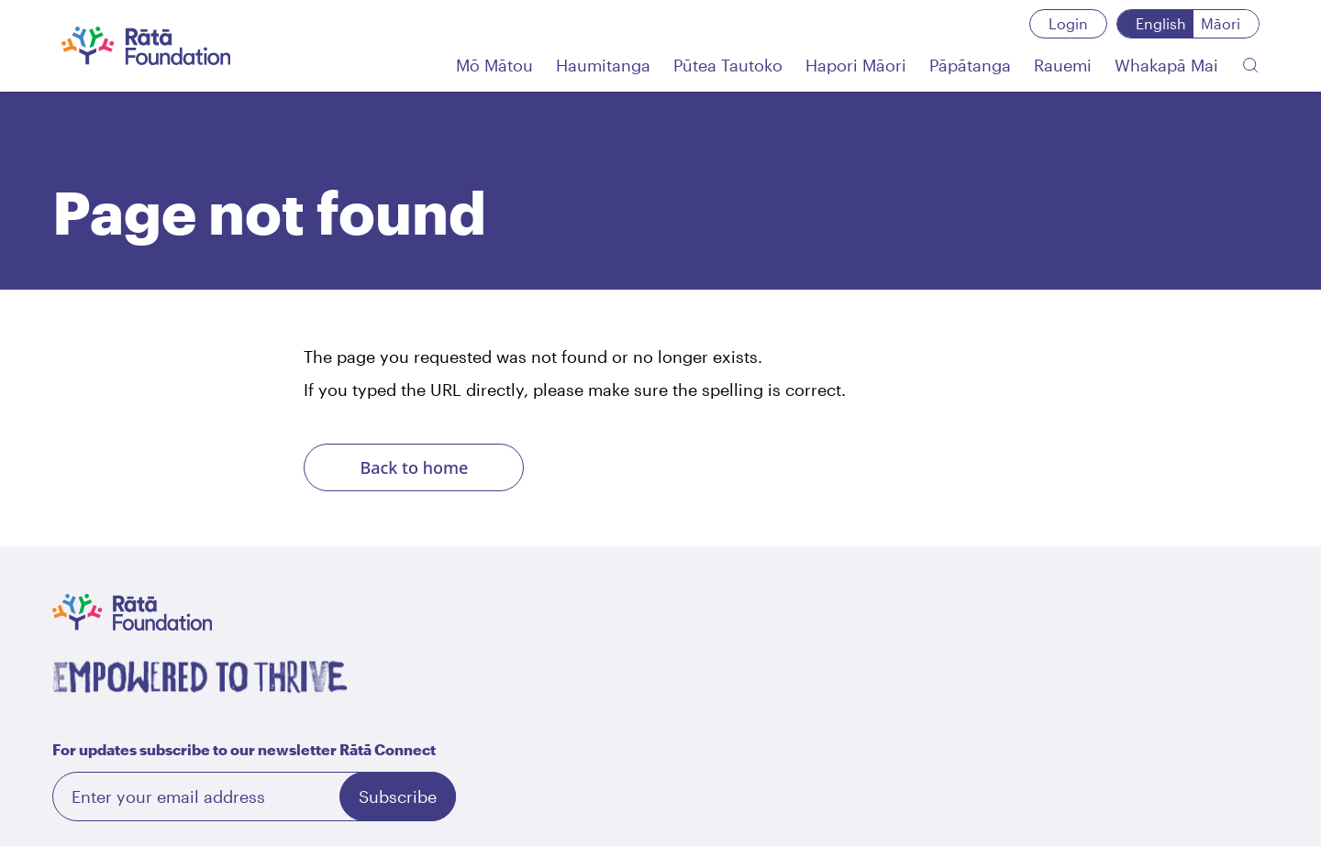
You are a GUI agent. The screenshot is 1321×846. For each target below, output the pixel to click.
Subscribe (398, 796)
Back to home (414, 467)
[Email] (254, 796)
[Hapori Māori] (855, 65)
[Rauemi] (1063, 65)
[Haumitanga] (603, 65)
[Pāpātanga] (970, 65)
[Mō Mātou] (494, 65)
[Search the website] (1250, 65)
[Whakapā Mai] (1166, 65)
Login (1068, 23)
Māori (1220, 23)
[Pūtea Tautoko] (728, 65)
